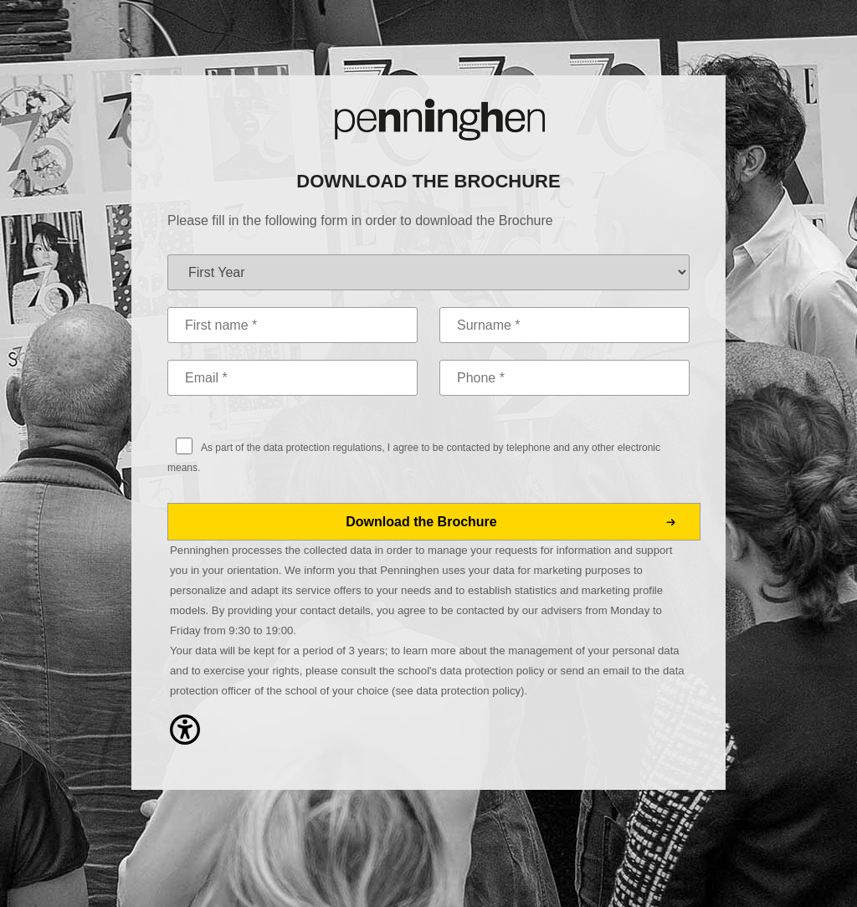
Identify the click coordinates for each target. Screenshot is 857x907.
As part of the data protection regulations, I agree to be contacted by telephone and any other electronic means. (413, 458)
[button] (185, 755)
